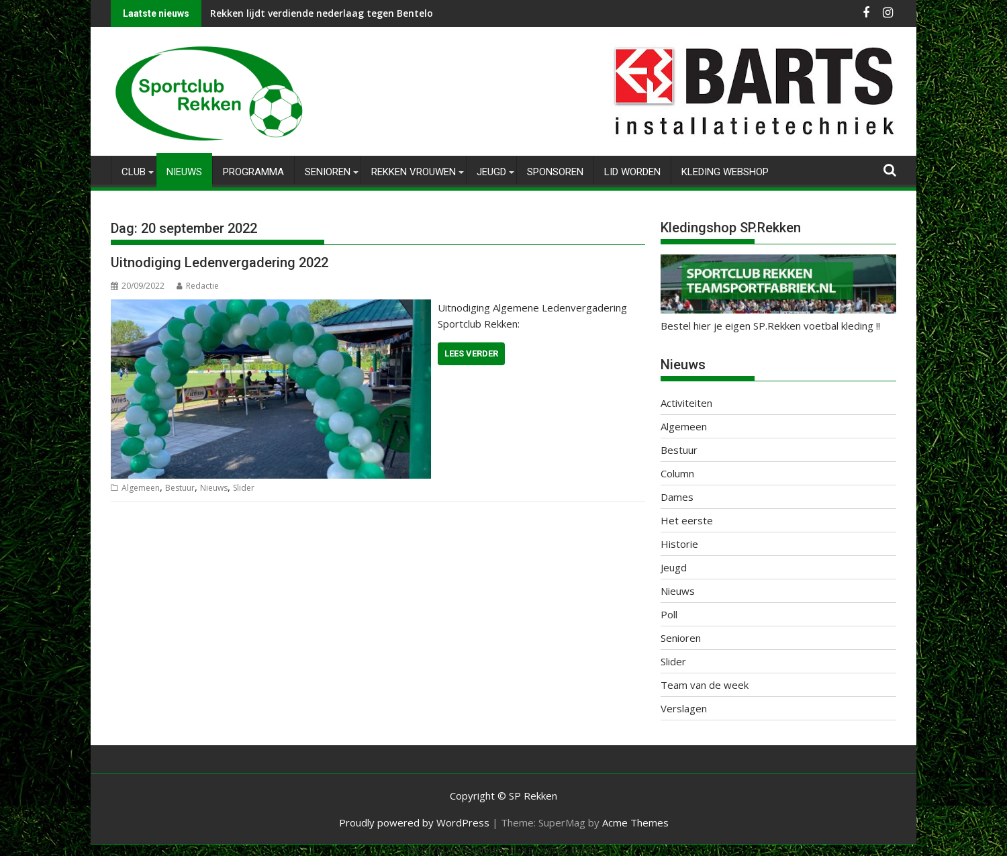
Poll (669, 614)
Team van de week (705, 685)
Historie (679, 544)
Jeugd (491, 172)
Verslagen (684, 708)
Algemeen (141, 487)
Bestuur (180, 487)
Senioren (327, 172)
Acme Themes (635, 822)
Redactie (198, 285)
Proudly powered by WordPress (414, 822)
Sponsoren (555, 172)
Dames (677, 497)
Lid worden (632, 172)
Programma (253, 172)
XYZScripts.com (571, 850)
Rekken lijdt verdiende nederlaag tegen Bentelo (321, 13)
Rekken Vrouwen (413, 172)
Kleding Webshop (725, 172)
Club (134, 172)
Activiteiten (686, 403)
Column (677, 473)
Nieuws (184, 172)
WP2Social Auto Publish (449, 850)
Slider (243, 487)
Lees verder (471, 353)
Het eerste (687, 520)
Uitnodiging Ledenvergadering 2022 (219, 262)
